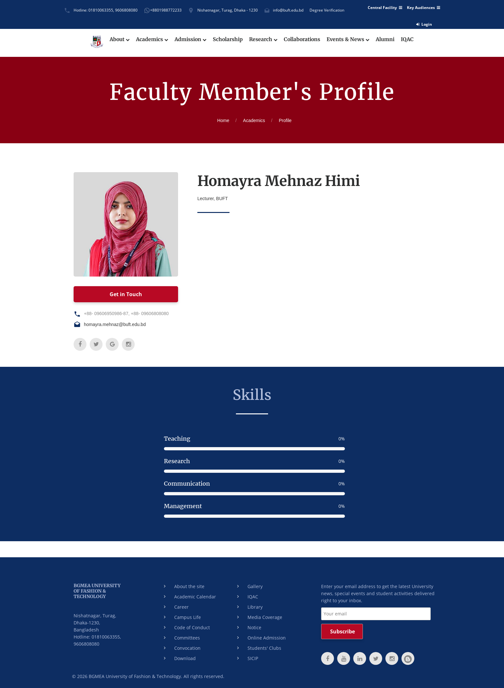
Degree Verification (327, 10)
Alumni (386, 39)
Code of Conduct (192, 627)
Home (223, 120)
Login (424, 24)
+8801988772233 (166, 10)
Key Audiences (423, 7)
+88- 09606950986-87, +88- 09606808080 (126, 313)
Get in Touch (126, 294)
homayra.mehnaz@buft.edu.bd (115, 324)
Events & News (349, 39)
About (119, 39)
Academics (151, 39)
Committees (187, 638)
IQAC (408, 39)
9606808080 (126, 10)
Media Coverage (265, 617)
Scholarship (227, 39)
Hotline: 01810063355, (94, 10)
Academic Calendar (195, 597)
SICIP (253, 658)
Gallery (255, 586)
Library (255, 607)
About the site (189, 586)
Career (181, 607)
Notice (254, 627)
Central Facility (385, 7)
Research (263, 39)
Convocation (187, 648)
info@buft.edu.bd (288, 10)
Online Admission (267, 638)
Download (185, 658)
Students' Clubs (264, 648)
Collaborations (302, 39)
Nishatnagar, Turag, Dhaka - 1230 (227, 10)
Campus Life (187, 617)
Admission (190, 39)
